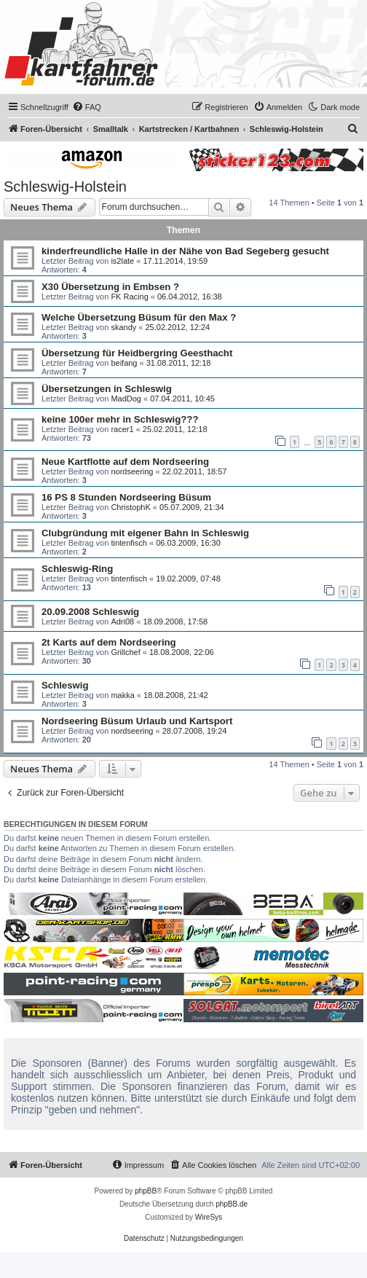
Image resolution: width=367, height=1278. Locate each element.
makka (122, 695)
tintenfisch (129, 542)
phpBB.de (232, 1204)
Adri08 (122, 621)
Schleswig (65, 685)
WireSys (208, 1217)
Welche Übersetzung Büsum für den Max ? (139, 317)
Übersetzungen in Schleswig (107, 388)
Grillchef (125, 652)
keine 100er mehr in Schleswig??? (120, 419)
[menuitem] (86, 107)
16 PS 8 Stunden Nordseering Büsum (126, 497)
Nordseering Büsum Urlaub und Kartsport (137, 721)
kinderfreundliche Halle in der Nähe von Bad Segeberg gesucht (185, 251)
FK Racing (129, 296)
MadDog (126, 398)
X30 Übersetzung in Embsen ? (110, 286)
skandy (123, 327)
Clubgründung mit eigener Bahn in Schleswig (145, 533)
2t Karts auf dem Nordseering (109, 642)
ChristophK (130, 507)
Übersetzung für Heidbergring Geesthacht (137, 353)
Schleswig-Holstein (65, 187)
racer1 (122, 429)
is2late (122, 260)
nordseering (132, 471)
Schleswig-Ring (77, 568)
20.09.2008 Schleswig (90, 611)
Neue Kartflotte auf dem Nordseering (125, 461)
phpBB (146, 1191)
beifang (124, 362)
